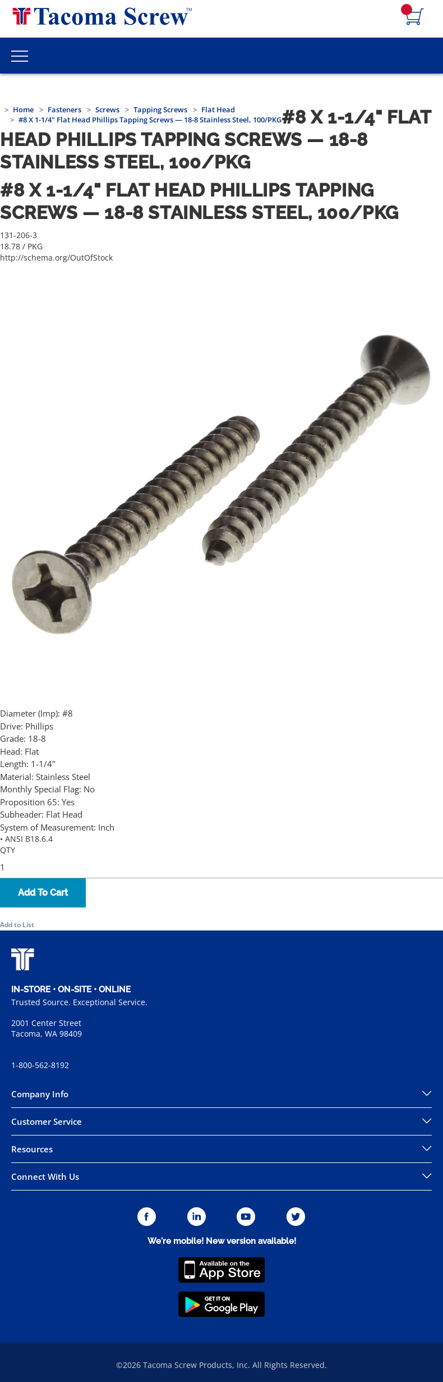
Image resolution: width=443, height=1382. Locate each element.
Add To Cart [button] (43, 892)
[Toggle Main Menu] (19, 55)
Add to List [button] (17, 924)
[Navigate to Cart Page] (415, 17)
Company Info (39, 1094)
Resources (32, 1149)
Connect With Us (45, 1176)
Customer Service (46, 1121)
